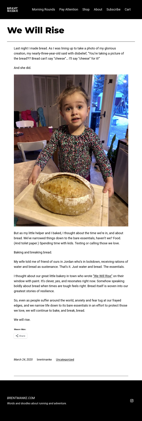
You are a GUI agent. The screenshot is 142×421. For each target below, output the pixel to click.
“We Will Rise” (102, 276)
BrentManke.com (21, 398)
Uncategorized (65, 359)
